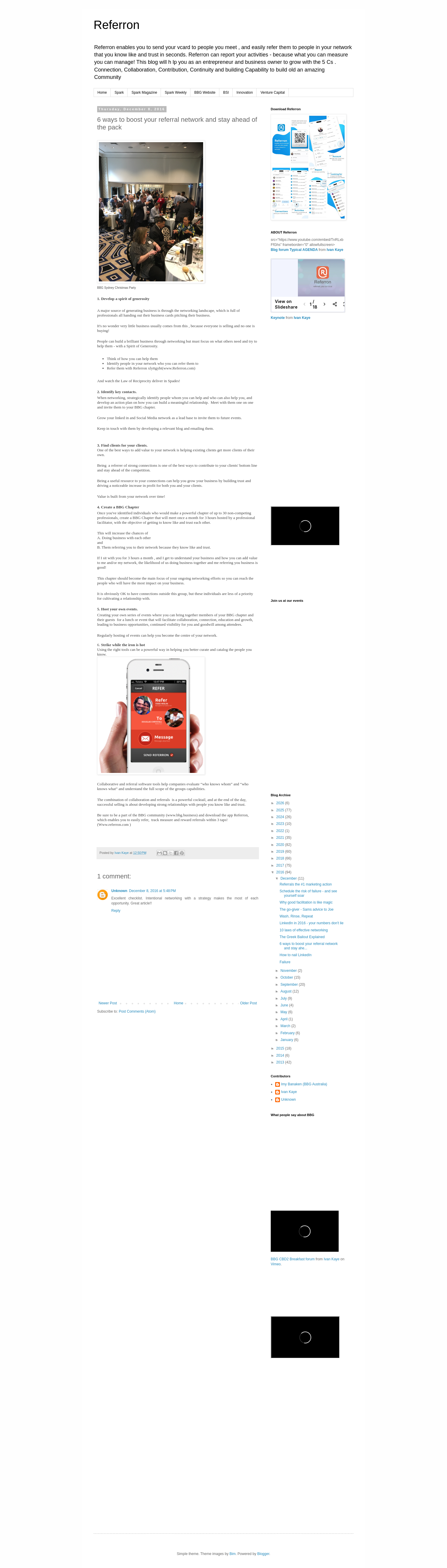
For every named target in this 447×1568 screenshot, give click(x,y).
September (289, 984)
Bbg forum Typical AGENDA (295, 250)
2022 (280, 831)
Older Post (248, 1003)
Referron (117, 24)
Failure (285, 962)
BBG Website (205, 92)
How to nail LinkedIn (295, 955)
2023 (280, 824)
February (288, 1033)
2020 (280, 845)
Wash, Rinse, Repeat (296, 916)
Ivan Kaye (335, 250)
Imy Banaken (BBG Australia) (304, 1084)
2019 (280, 851)
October (287, 977)
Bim (232, 1554)
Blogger (263, 1554)
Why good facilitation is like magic (306, 902)
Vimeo (276, 1264)
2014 (280, 1055)
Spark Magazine (144, 92)
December (289, 878)
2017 (280, 865)
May (284, 1012)
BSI (226, 92)
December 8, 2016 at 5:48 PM (152, 891)
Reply (115, 911)
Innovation (244, 92)
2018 (280, 858)
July (284, 998)
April (284, 1019)
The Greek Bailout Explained (302, 937)
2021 (280, 838)
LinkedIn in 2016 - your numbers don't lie (311, 923)
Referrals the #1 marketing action (306, 884)
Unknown (119, 891)
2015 (280, 1048)
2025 (280, 810)
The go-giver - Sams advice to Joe (307, 909)
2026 (280, 803)
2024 (280, 817)
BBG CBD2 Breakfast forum (293, 1259)
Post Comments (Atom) (137, 1011)
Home (102, 92)
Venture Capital (272, 92)
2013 (280, 1062)
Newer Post (108, 1003)
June (284, 1005)
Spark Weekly (176, 92)
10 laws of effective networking (304, 930)
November (289, 971)
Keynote (278, 318)
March (285, 1026)
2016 (280, 872)
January (287, 1040)
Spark (119, 92)
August (286, 991)
